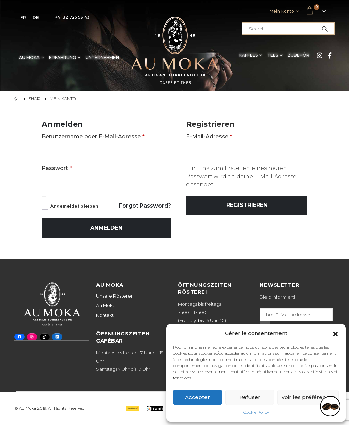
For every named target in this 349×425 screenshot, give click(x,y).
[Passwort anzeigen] (44, 196)
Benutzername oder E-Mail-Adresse (93, 136)
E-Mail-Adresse (209, 136)
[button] (335, 333)
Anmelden (106, 228)
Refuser (249, 397)
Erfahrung (62, 57)
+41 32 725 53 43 (72, 17)
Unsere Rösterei (114, 296)
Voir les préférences (308, 397)
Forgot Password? (145, 205)
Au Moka (29, 57)
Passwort (57, 168)
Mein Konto (282, 11)
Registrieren (247, 205)
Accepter (197, 397)
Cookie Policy (256, 412)
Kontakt (105, 315)
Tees (272, 55)
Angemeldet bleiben (74, 206)
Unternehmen (102, 57)
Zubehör (298, 55)
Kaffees (248, 55)
